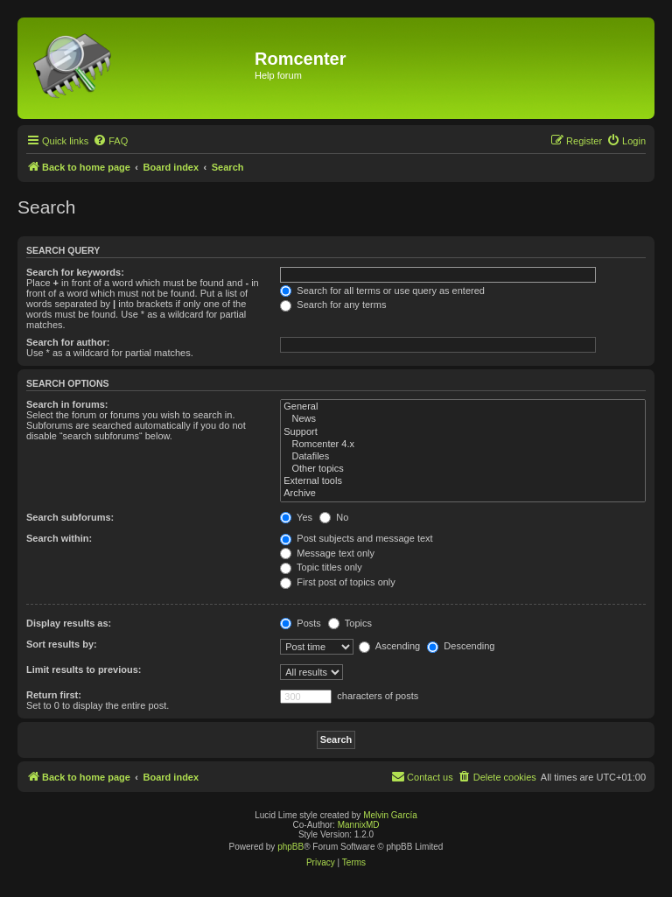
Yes (296, 517)
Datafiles (463, 457)
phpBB (290, 846)
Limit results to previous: (83, 669)
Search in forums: (67, 404)
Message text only (327, 553)
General (463, 407)
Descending (460, 646)
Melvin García (390, 815)
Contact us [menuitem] (422, 776)
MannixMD (359, 825)
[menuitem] (110, 140)
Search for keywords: (75, 272)
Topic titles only (320, 567)
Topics (350, 623)
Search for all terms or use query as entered (382, 290)
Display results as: (68, 623)
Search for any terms (333, 304)
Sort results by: (61, 644)
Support (463, 432)
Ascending (389, 646)
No (333, 517)
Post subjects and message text (356, 538)
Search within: (59, 538)
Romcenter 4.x (463, 444)
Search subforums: (70, 517)
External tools (463, 481)
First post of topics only (338, 582)
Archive (463, 493)
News (463, 419)
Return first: (53, 695)
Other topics (463, 469)
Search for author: (67, 342)
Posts (300, 623)
